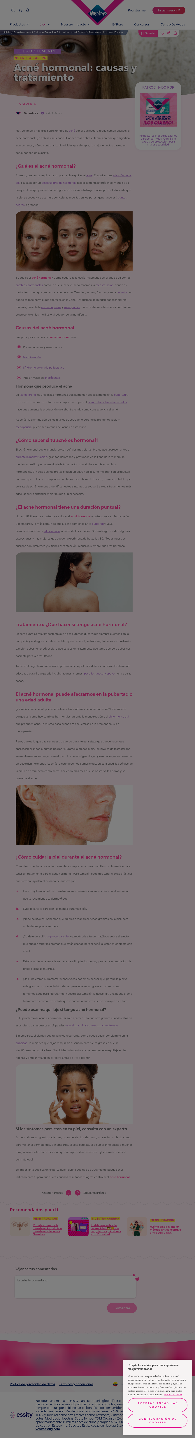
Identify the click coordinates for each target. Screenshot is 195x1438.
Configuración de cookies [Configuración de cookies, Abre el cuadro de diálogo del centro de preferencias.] (158, 1420)
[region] (157, 1397)
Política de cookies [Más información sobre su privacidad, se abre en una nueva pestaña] (173, 1394)
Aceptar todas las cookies (158, 1405)
